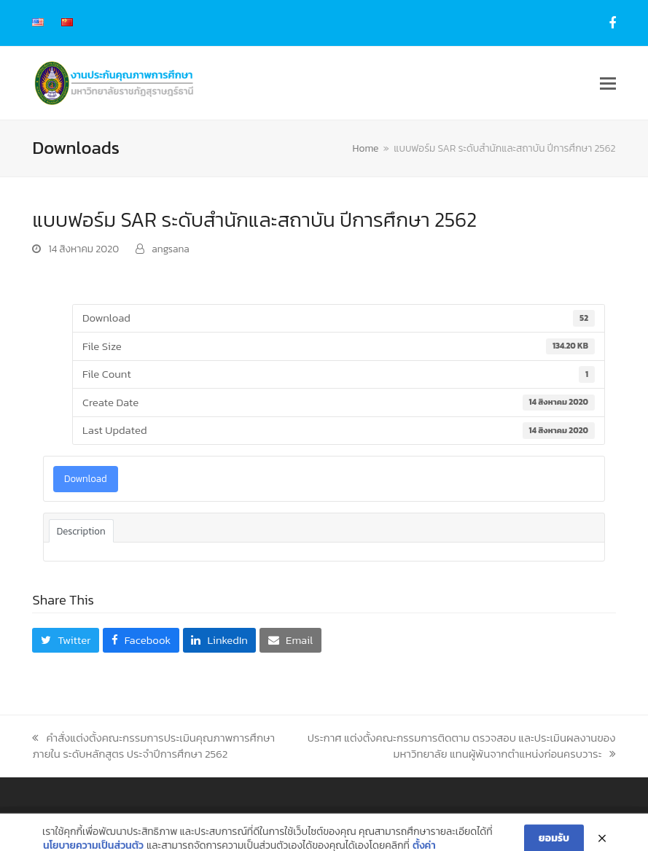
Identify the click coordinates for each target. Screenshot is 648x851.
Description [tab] (81, 531)
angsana (170, 248)
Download (85, 478)
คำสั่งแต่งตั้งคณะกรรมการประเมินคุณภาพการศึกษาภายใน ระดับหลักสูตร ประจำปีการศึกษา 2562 (153, 746)
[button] (608, 83)
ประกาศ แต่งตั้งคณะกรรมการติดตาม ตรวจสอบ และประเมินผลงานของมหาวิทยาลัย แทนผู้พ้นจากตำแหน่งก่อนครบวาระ (462, 746)
